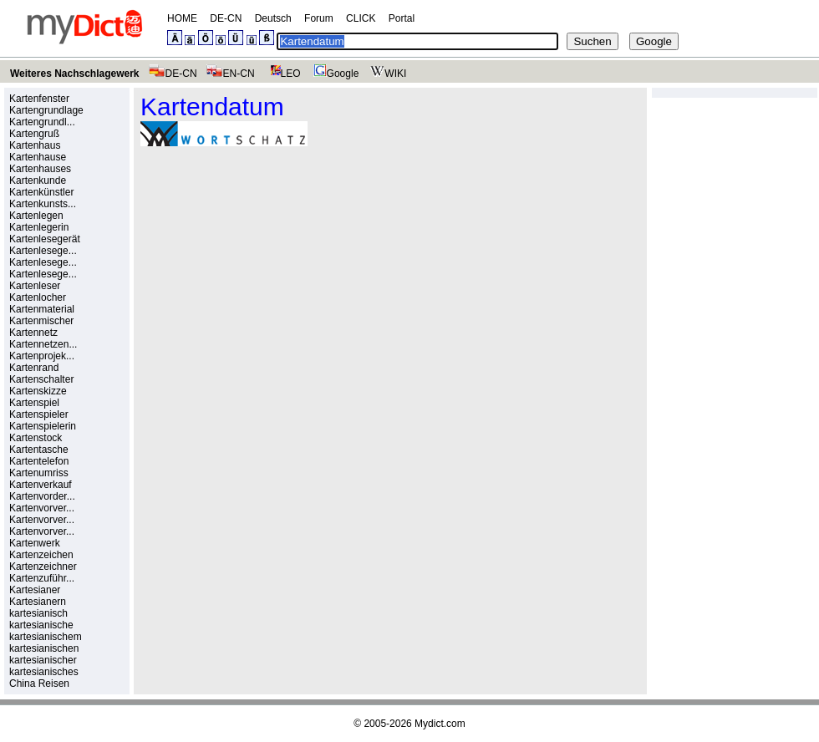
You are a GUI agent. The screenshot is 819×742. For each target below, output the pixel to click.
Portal (402, 18)
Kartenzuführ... (41, 578)
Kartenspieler (39, 414)
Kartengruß (34, 134)
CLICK (360, 18)
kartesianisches (44, 672)
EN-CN (230, 73)
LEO (282, 73)
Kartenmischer (41, 321)
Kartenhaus (34, 145)
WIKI (386, 73)
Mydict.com (440, 723)
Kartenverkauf (40, 484)
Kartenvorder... (42, 496)
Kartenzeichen (41, 555)
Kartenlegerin (39, 227)
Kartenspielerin (42, 426)
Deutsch (273, 18)
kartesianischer (43, 660)
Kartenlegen (36, 215)
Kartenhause (37, 157)
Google (334, 73)
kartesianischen (44, 648)
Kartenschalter (41, 379)
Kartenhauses (40, 169)
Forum (318, 18)
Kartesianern (37, 601)
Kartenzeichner (43, 566)
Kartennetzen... (43, 344)
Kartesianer (34, 590)
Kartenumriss (39, 473)
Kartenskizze (38, 391)
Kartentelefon (39, 461)
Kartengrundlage (46, 110)
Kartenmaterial (41, 309)
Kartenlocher (37, 297)
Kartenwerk (34, 543)
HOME (182, 18)
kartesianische (41, 625)
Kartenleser (34, 286)
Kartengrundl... (42, 122)
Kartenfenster (39, 98)
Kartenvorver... (41, 508)
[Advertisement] (280, 275)
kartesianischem (45, 637)
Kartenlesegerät (44, 239)
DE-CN (226, 18)
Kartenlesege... (43, 251)
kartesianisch (38, 613)
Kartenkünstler (41, 192)
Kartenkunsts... (42, 204)
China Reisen (39, 683)
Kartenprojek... (41, 356)
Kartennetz (33, 332)
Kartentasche (39, 449)
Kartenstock (35, 438)
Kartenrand (33, 368)
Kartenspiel (34, 403)
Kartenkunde (37, 180)
